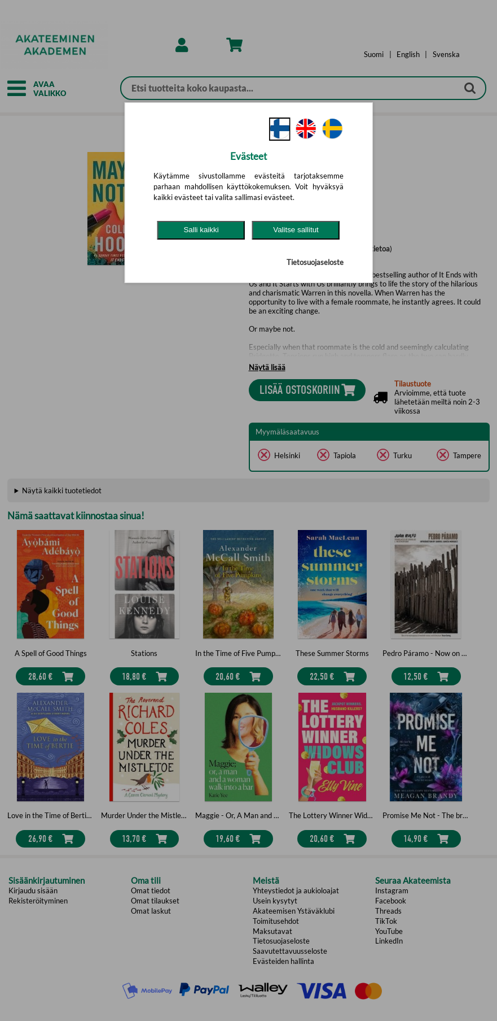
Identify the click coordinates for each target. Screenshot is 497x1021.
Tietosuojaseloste (315, 262)
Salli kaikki (200, 229)
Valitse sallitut (296, 229)
